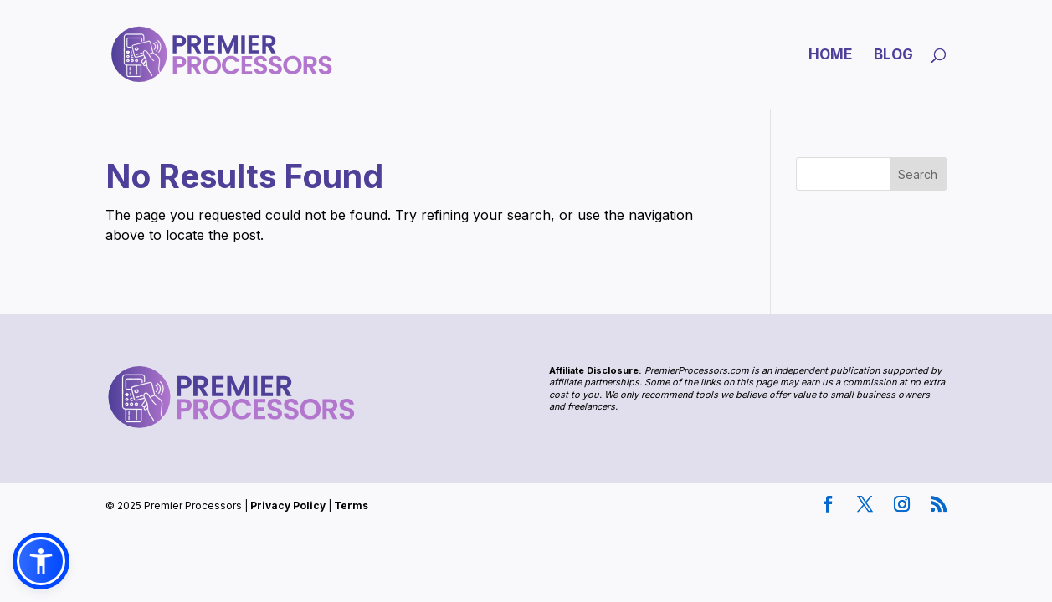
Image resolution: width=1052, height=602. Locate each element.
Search (917, 174)
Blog (893, 55)
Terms (351, 505)
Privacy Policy (288, 505)
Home (830, 55)
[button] (41, 561)
